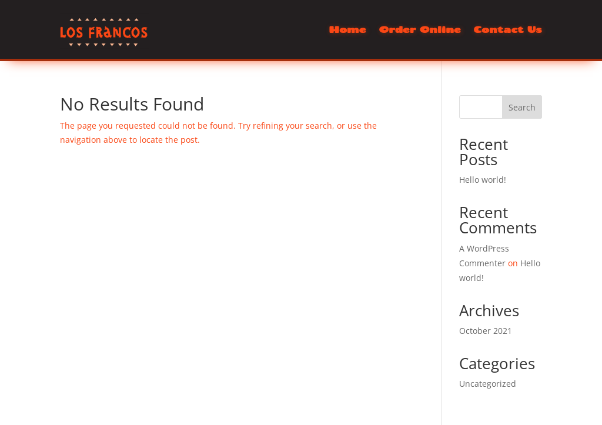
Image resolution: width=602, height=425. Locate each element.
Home (347, 30)
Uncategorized (487, 383)
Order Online (419, 30)
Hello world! (482, 179)
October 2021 (485, 330)
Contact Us (508, 30)
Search (522, 107)
